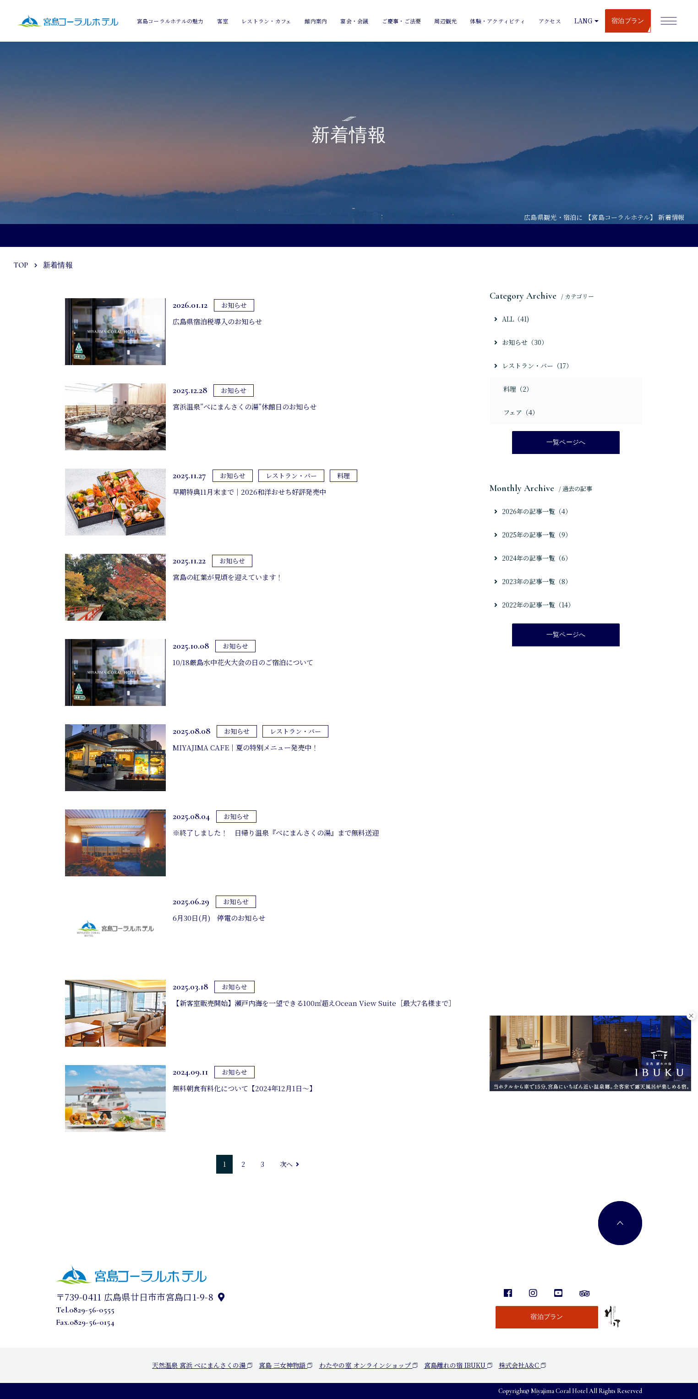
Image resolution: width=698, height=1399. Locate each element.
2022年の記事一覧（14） (534, 605)
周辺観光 (445, 21)
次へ (289, 1164)
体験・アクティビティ (497, 21)
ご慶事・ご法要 (401, 21)
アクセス (550, 21)
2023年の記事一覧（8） (533, 582)
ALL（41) (511, 318)
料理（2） (518, 388)
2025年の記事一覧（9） (533, 535)
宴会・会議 (354, 21)
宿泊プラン (627, 21)
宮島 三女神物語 (285, 1365)
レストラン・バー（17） (533, 365)
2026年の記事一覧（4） (533, 512)
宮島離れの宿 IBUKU (458, 1365)
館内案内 (316, 21)
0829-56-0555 (92, 1310)
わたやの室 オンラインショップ (368, 1365)
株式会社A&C (522, 1365)
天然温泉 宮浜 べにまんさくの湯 (202, 1365)
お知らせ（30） (521, 342)
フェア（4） (521, 412)
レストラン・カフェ (266, 21)
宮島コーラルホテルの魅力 (170, 21)
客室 (222, 21)
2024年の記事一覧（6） (533, 558)
